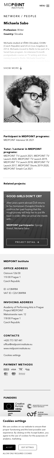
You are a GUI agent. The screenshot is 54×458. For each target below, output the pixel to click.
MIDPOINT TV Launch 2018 (18, 162)
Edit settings (27, 447)
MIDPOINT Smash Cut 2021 (18, 168)
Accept (9, 447)
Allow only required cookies (17, 453)
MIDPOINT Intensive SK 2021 (19, 140)
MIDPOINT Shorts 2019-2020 (33, 165)
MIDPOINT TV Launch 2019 (32, 159)
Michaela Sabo (21, 228)
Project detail (27, 242)
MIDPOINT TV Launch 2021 (18, 155)
